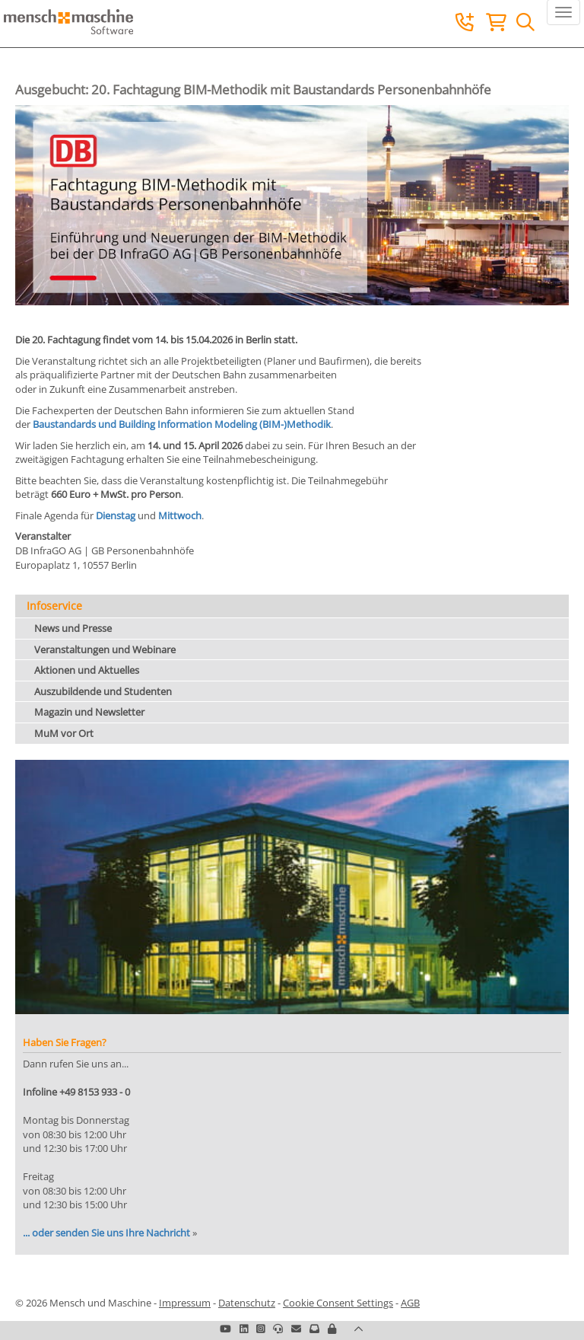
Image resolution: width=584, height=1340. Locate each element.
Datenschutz (246, 1303)
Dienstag (115, 515)
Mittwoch (180, 515)
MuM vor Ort (64, 733)
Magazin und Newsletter (89, 712)
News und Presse (73, 628)
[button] (332, 1328)
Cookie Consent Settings (338, 1303)
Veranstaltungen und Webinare (105, 649)
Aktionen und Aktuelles (86, 670)
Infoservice (54, 605)
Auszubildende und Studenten (103, 691)
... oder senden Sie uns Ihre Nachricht (106, 1233)
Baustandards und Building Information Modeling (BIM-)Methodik (182, 424)
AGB (410, 1303)
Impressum (185, 1303)
